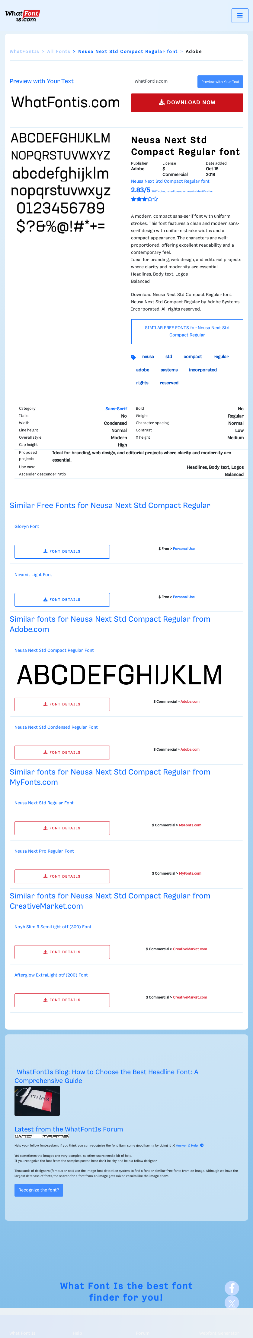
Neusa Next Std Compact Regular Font (54, 650)
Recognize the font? (38, 1190)
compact (193, 357)
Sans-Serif (116, 409)
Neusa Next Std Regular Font (44, 803)
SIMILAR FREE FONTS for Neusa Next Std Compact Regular (187, 332)
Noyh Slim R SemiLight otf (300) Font (52, 927)
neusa (148, 357)
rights (142, 383)
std (168, 357)
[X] (232, 1302)
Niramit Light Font (33, 575)
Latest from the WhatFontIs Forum (68, 1129)
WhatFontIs (24, 51)
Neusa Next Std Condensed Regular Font (56, 727)
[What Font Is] (23, 16)
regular (221, 357)
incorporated (203, 370)
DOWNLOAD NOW (187, 102)
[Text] (163, 81)
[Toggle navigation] (240, 15)
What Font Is (92, 1286)
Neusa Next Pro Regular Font (44, 851)
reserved (169, 383)
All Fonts (58, 51)
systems (169, 370)
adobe (142, 370)
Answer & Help (190, 1145)
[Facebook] (232, 1288)
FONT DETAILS (62, 552)
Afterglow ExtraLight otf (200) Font (51, 975)
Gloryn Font (26, 526)
